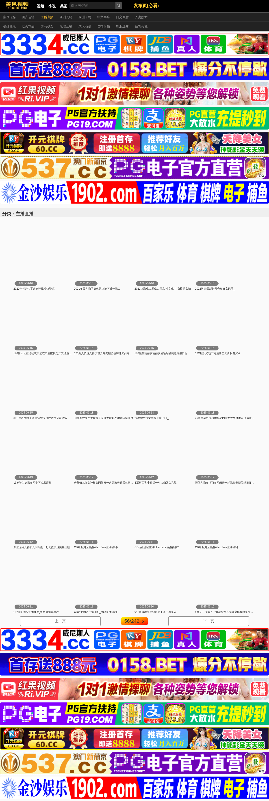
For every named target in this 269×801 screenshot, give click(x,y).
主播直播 (47, 17)
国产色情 (28, 17)
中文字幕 (103, 17)
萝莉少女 (47, 26)
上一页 (60, 621)
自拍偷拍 (103, 26)
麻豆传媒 (9, 17)
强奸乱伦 (9, 26)
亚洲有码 (84, 17)
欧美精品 (28, 26)
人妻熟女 (141, 17)
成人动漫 (84, 26)
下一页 (208, 621)
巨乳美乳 (141, 26)
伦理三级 (66, 26)
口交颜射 (122, 17)
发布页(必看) (146, 5)
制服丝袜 (122, 26)
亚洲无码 (66, 17)
